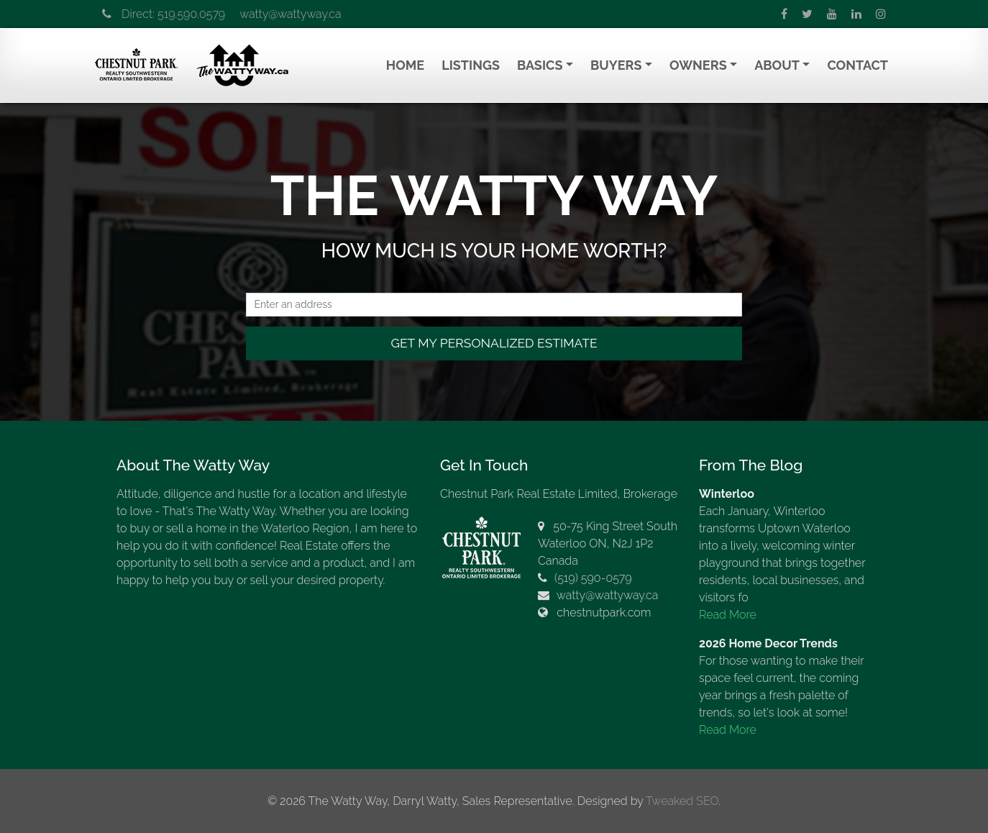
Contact (857, 65)
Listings (471, 65)
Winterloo (726, 494)
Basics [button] (539, 65)
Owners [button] (698, 65)
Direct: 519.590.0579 (163, 14)
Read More (727, 615)
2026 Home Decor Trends (768, 643)
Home (405, 65)
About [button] (777, 65)
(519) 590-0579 (593, 578)
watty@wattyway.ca (290, 14)
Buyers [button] (615, 65)
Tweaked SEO (682, 801)
